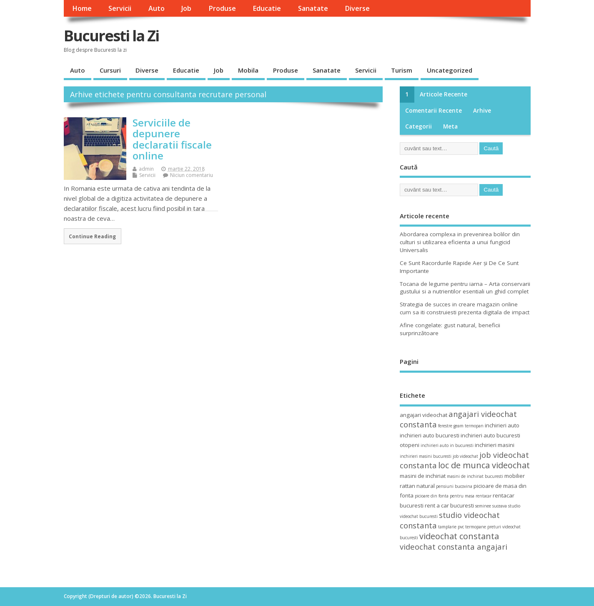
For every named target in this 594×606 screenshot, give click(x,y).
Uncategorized (449, 70)
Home (82, 8)
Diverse (357, 8)
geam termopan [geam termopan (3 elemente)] (469, 426)
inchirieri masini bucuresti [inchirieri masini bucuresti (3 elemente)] (425, 456)
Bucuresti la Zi (111, 35)
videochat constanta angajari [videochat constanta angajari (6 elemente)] (453, 546)
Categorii (418, 126)
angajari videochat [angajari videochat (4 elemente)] (423, 415)
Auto (156, 8)
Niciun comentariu (191, 175)
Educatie (267, 8)
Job (186, 8)
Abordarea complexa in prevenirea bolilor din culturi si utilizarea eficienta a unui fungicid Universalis (460, 242)
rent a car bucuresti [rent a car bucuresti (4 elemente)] (449, 505)
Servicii (119, 8)
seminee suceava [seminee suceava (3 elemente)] (491, 506)
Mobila (248, 70)
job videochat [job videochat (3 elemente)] (465, 456)
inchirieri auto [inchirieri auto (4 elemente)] (502, 425)
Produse (222, 8)
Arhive (482, 110)
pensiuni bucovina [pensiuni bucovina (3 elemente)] (454, 486)
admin (146, 168)
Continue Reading (92, 236)
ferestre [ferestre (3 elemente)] (445, 426)
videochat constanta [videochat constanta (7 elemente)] (459, 536)
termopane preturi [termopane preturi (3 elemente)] (483, 527)
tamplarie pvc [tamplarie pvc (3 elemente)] (451, 527)
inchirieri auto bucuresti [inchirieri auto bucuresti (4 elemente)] (429, 435)
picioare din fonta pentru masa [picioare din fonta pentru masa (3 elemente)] (444, 496)
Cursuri (110, 70)
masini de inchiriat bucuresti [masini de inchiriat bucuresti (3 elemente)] (475, 476)
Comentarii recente (433, 110)
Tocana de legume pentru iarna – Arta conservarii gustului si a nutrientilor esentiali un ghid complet (465, 287)
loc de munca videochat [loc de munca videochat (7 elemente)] (484, 465)
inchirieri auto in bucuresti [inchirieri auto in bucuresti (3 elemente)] (447, 445)
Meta (450, 126)
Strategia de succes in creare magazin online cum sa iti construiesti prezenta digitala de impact (464, 308)
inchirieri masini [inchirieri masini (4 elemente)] (494, 445)
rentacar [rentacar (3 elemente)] (483, 496)
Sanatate (313, 8)
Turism (401, 70)
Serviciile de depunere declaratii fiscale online (172, 139)
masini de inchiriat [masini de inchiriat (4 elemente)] (423, 476)
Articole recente (443, 94)
